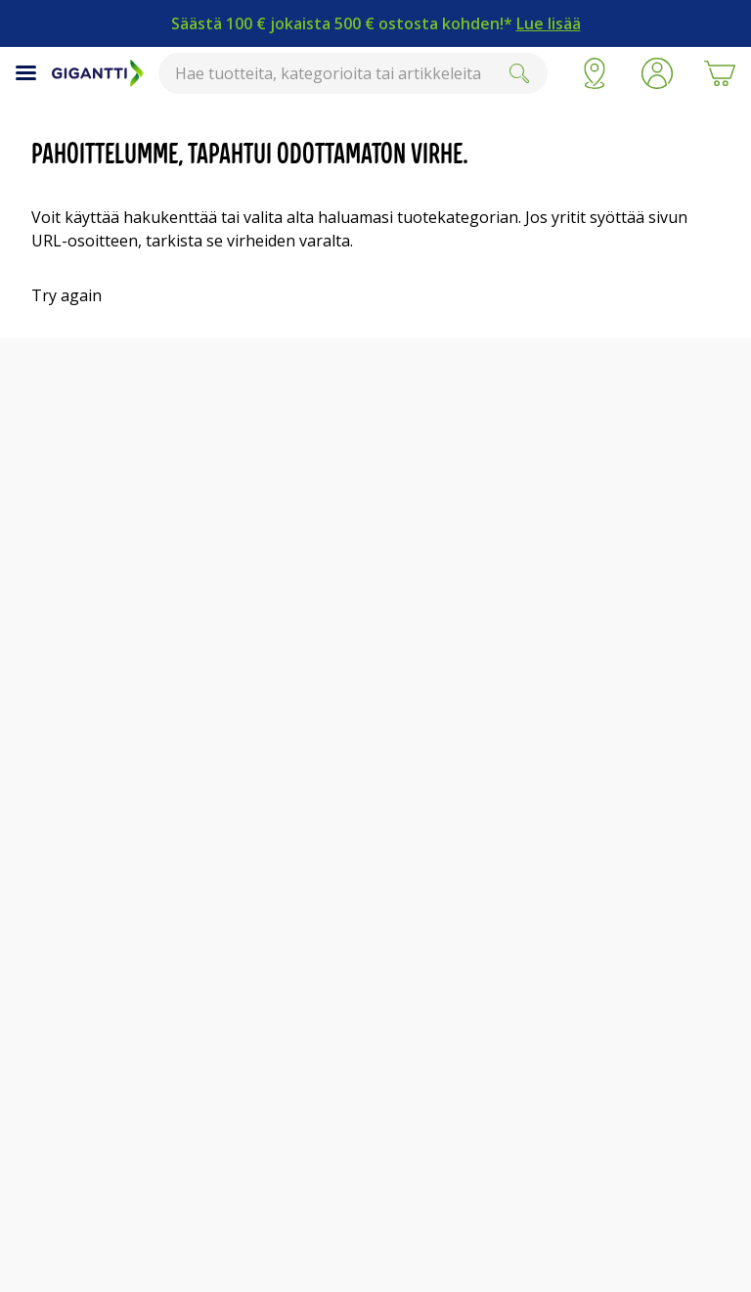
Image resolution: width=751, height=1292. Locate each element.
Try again (66, 295)
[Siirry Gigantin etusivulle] (97, 73)
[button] (657, 73)
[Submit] (519, 73)
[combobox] (353, 73)
